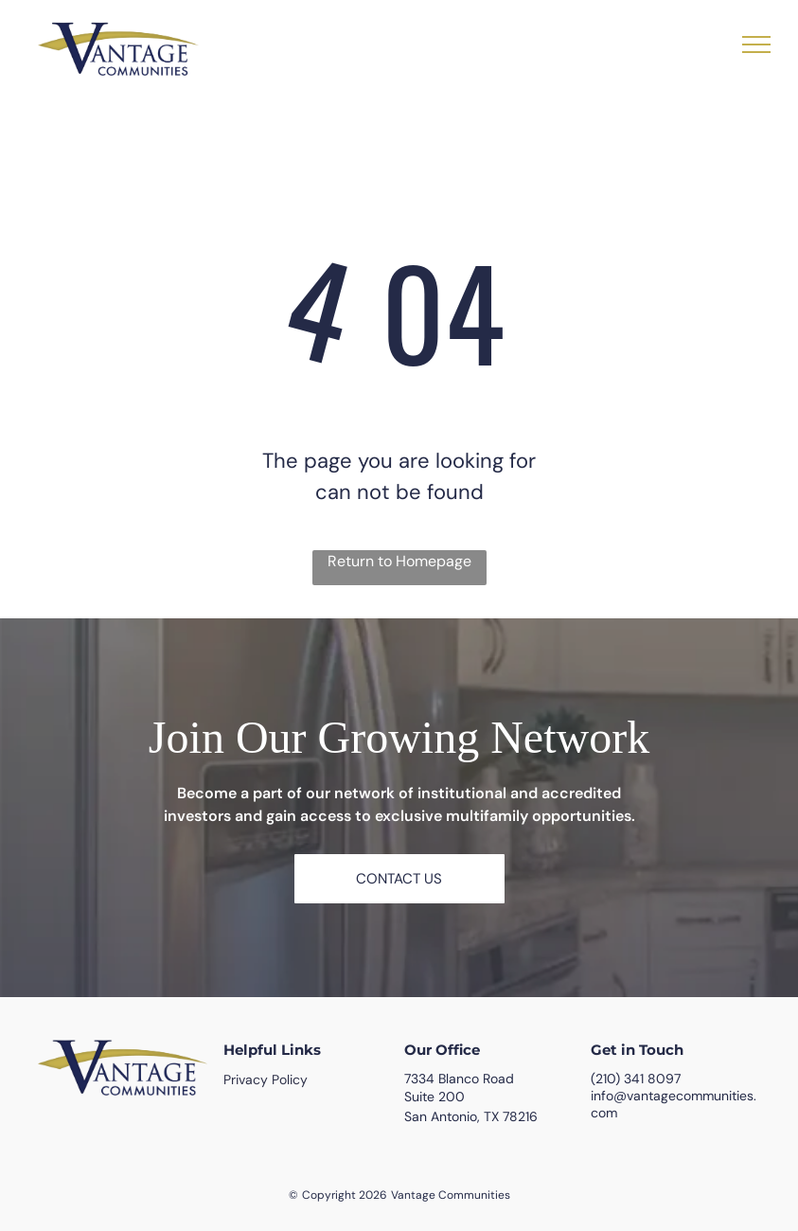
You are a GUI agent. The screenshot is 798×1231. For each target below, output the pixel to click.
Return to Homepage (399, 561)
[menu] (756, 44)
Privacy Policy (265, 1079)
